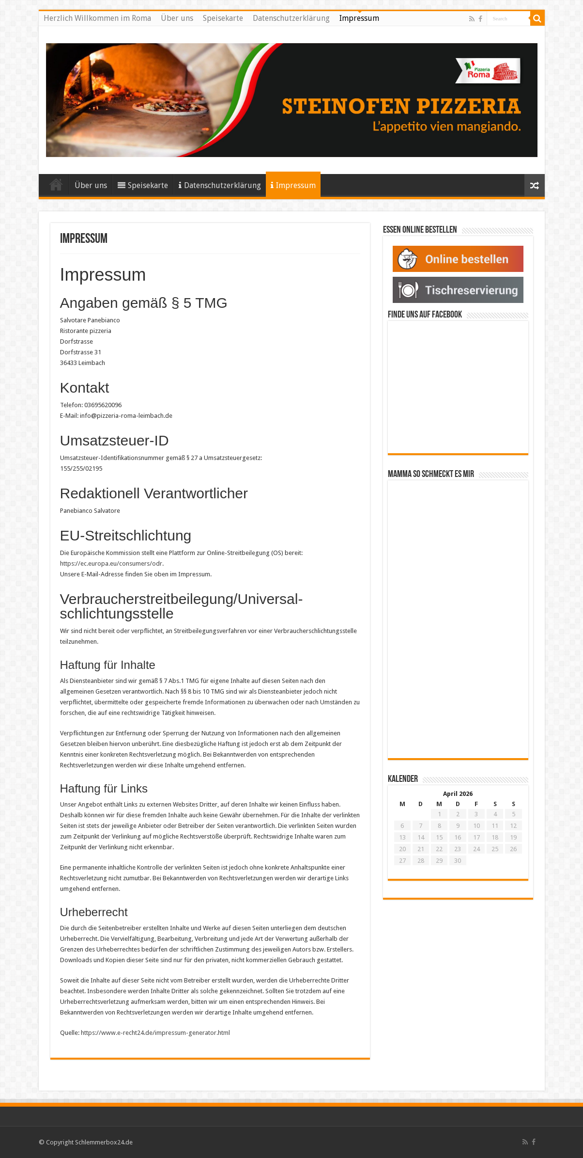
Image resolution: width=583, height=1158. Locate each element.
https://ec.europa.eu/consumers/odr (111, 563)
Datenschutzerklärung (291, 18)
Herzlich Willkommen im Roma (97, 18)
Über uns (177, 18)
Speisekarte (223, 18)
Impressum (359, 18)
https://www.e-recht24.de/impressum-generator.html (155, 1032)
